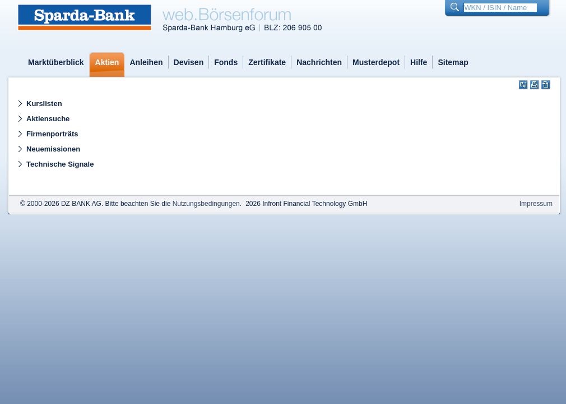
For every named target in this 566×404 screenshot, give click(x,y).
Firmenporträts (52, 134)
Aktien (107, 62)
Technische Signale (60, 164)
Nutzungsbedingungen (206, 204)
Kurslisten (44, 103)
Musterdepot (376, 62)
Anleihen (146, 62)
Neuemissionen (53, 149)
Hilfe (418, 62)
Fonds (226, 62)
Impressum (536, 204)
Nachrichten (319, 62)
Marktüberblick (56, 62)
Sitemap (453, 62)
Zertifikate (267, 62)
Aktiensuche (47, 118)
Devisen (189, 62)
